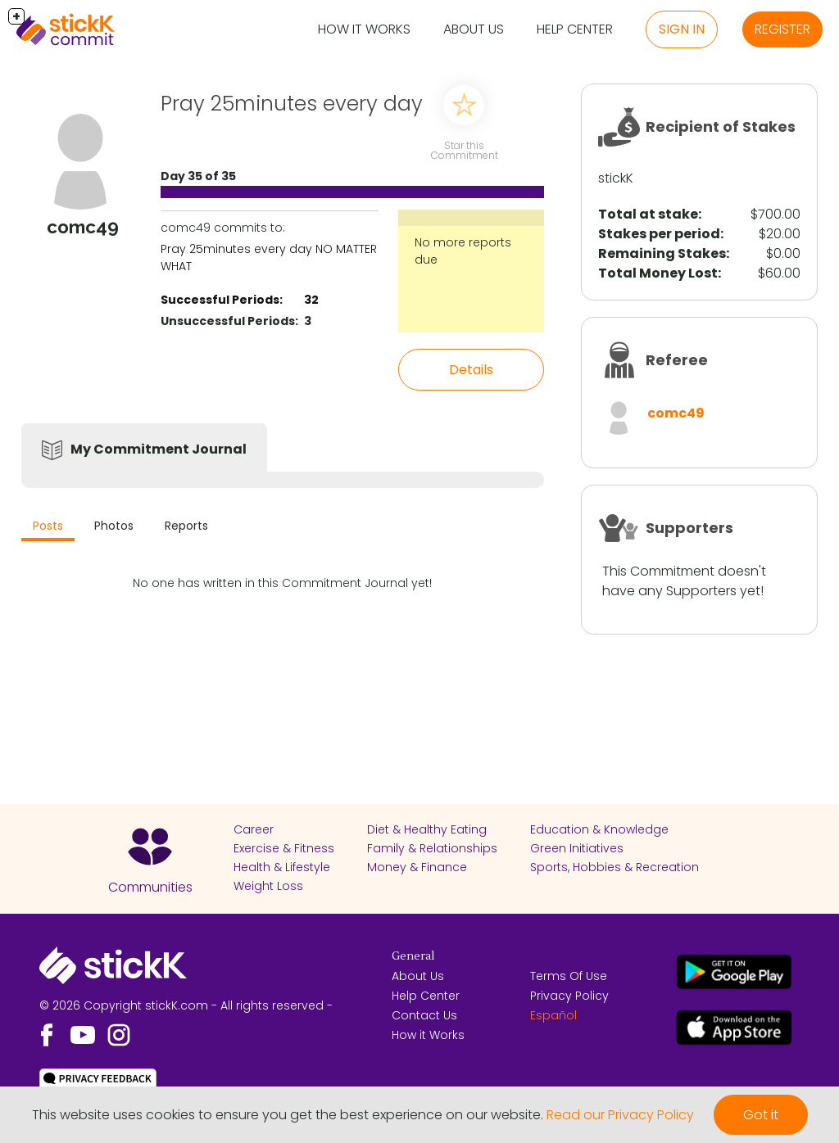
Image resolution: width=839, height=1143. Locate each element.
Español (553, 1015)
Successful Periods (220, 299)
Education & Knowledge (599, 829)
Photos (114, 525)
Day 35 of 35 (198, 176)
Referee (677, 360)
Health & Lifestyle (282, 867)
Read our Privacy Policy (620, 1114)
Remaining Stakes (662, 253)
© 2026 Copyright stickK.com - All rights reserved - (186, 1005)
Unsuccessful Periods (228, 321)
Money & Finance (417, 867)
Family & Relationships (432, 848)
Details (471, 369)
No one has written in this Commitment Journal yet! (282, 583)
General (413, 956)
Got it (760, 1114)
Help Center (575, 29)
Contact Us (424, 1015)
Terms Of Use (568, 976)
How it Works (364, 29)
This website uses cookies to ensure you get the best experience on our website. (287, 1114)
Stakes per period (659, 233)
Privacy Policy (569, 995)
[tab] (48, 527)
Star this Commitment (464, 150)
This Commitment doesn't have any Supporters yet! (684, 581)
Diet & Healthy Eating (427, 829)
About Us (473, 29)
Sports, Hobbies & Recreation (614, 867)
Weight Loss (268, 886)
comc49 (676, 413)
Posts (48, 525)
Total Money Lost (658, 273)
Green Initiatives (577, 848)
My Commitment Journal (158, 449)
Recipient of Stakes (721, 126)
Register (782, 29)
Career (254, 829)
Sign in (682, 29)
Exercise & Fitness (284, 848)
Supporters (689, 527)
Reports (186, 525)
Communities (150, 887)
